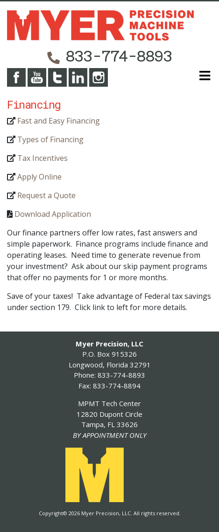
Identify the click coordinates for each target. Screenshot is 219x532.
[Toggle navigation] (201, 77)
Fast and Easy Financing (58, 121)
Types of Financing (50, 139)
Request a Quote (46, 195)
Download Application (52, 214)
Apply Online (39, 177)
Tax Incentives (42, 158)
